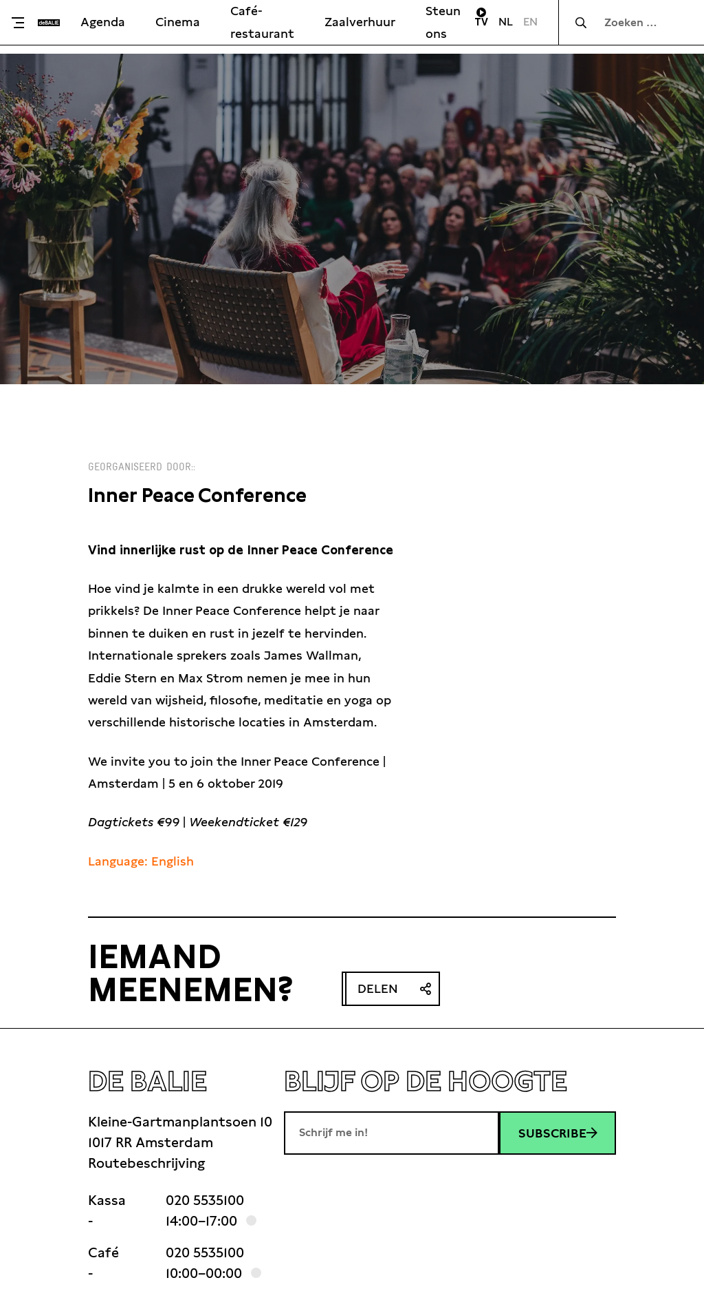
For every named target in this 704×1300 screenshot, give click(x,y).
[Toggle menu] (22, 22)
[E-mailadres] (391, 1132)
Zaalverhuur (359, 21)
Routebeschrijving (146, 1163)
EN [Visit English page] (530, 21)
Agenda (102, 21)
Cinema (177, 21)
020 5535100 (205, 1200)
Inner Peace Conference (197, 495)
